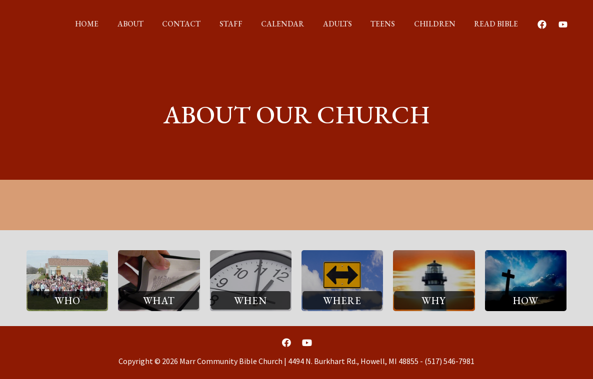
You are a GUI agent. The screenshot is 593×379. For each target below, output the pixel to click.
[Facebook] (525, 24)
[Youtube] (546, 24)
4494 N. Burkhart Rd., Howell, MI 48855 (353, 361)
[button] (67, 300)
